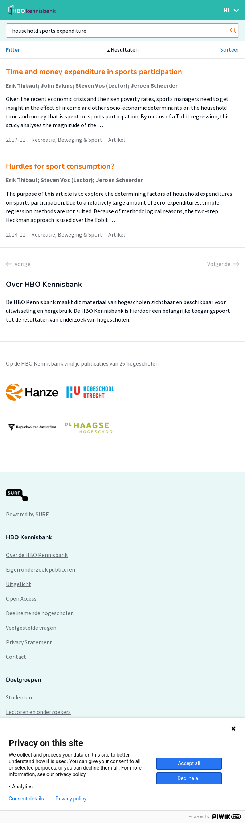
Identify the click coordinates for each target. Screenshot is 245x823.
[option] (122, 409)
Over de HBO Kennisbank (37, 554)
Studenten (19, 697)
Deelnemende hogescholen (40, 613)
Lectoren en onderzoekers (38, 711)
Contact (16, 656)
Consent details (26, 799)
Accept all (189, 763)
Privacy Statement (29, 642)
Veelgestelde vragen (31, 627)
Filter (13, 49)
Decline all (189, 778)
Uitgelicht (18, 584)
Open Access (21, 598)
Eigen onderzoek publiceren (40, 569)
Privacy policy (71, 799)
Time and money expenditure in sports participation (94, 72)
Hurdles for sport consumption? (60, 166)
